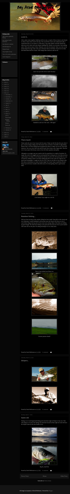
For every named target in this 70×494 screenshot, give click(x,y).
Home (44, 476)
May (6, 109)
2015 (5, 84)
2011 (5, 93)
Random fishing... (28, 216)
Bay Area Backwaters (35, 7)
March (7, 113)
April (6, 111)
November (8, 96)
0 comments (46, 208)
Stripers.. (25, 361)
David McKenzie (8, 149)
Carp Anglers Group (7, 51)
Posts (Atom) (47, 480)
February (7, 127)
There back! (26, 140)
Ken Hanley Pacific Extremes (7, 41)
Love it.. (24, 37)
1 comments (45, 131)
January (7, 130)
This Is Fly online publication (9, 54)
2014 (5, 86)
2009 (5, 134)
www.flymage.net (6, 46)
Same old (25, 418)
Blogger (51, 490)
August (7, 103)
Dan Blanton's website (7, 44)
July (6, 105)
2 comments (45, 352)
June (6, 107)
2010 (5, 132)
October (7, 99)
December (8, 94)
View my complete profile (8, 153)
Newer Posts (25, 476)
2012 (5, 90)
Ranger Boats (5, 49)
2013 (5, 88)
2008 (5, 136)
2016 (5, 82)
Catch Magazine (6, 56)
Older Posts (64, 476)
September (8, 101)
